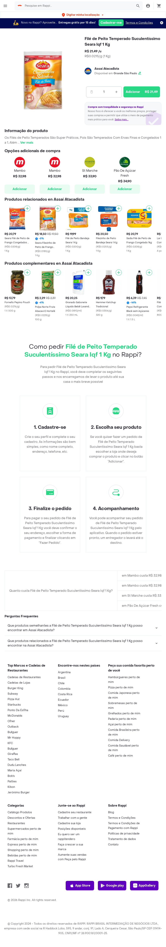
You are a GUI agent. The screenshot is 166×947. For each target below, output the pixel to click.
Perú (61, 711)
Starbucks (14, 705)
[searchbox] (78, 5)
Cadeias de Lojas (19, 683)
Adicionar (19, 189)
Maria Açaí (14, 770)
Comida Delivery (119, 740)
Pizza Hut (13, 699)
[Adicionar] (27, 208)
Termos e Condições (139, 23)
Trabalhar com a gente (72, 818)
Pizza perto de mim (120, 687)
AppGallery (144, 885)
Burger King (15, 688)
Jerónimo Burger (19, 792)
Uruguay (63, 716)
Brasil (61, 678)
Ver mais (26, 143)
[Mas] (116, 92)
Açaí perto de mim (120, 724)
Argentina (64, 672)
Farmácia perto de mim (23, 839)
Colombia (64, 689)
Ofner (11, 721)
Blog (111, 812)
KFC (10, 743)
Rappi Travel (15, 861)
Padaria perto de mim (122, 719)
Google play (112, 885)
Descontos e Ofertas (21, 818)
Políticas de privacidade (124, 833)
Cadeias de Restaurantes (24, 677)
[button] (83, 15)
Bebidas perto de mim (22, 855)
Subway (13, 694)
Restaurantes (16, 823)
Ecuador (63, 700)
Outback (13, 727)
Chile (61, 683)
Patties (12, 781)
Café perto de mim (120, 756)
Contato (113, 844)
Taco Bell (13, 759)
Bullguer (13, 732)
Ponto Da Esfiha (18, 710)
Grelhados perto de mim (124, 713)
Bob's (11, 776)
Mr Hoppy (14, 738)
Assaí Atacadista (106, 69)
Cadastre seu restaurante (74, 812)
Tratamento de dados (122, 839)
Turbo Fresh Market (20, 866)
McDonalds (15, 716)
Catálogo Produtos (20, 812)
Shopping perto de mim (23, 850)
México (63, 705)
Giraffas (13, 754)
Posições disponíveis (72, 829)
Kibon (11, 787)
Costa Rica (65, 694)
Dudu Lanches (17, 765)
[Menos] (91, 92)
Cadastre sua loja (69, 823)
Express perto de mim (22, 844)
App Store (80, 885)
